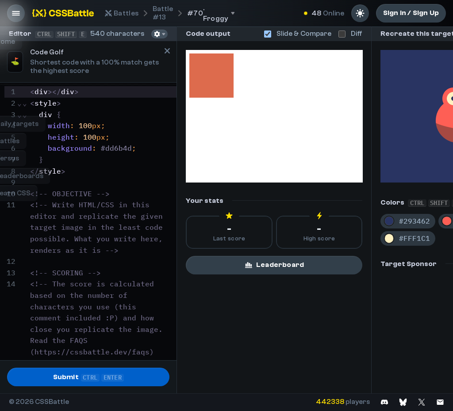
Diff (350, 34)
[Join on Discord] (384, 402)
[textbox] (102, 244)
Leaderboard (274, 265)
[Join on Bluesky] (403, 402)
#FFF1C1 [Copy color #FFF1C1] (414, 238)
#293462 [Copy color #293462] (414, 221)
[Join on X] (422, 402)
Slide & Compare (297, 34)
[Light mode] (360, 13)
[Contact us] (440, 402)
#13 (163, 13)
